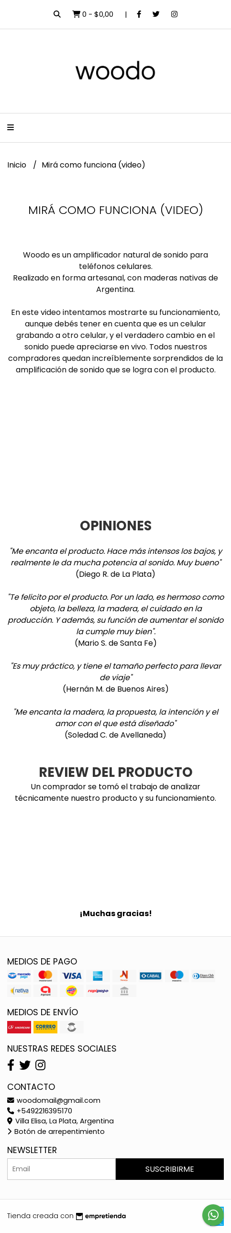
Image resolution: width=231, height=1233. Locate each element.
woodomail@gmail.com (53, 1100)
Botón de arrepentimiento (56, 1131)
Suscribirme (169, 1169)
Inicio (17, 164)
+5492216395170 (39, 1111)
